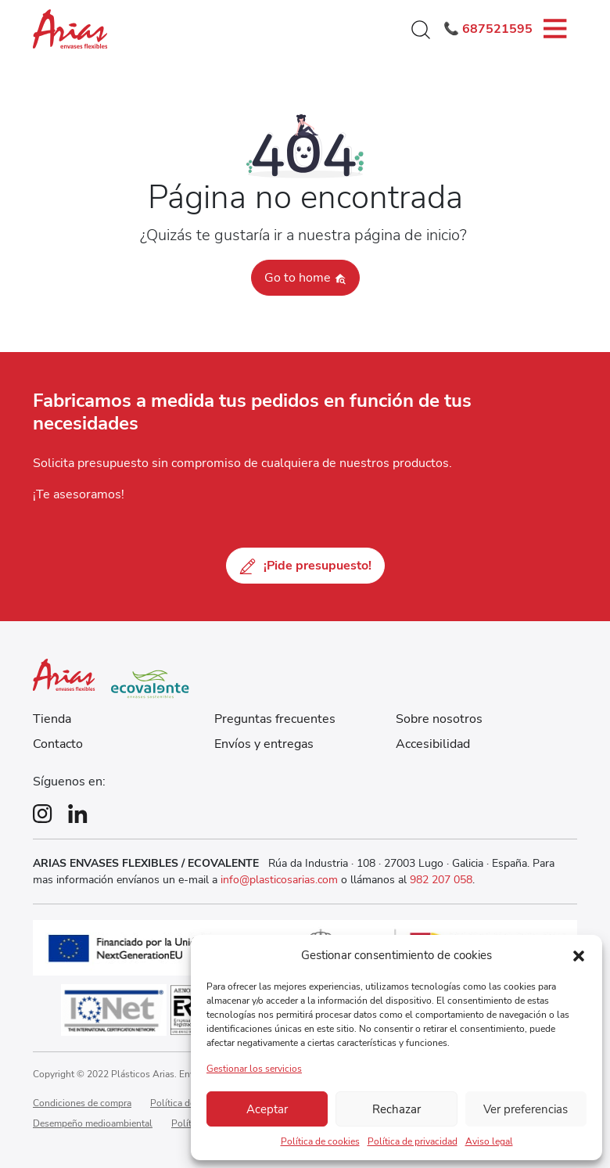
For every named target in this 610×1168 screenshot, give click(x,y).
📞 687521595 (488, 29)
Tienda (52, 719)
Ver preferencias (525, 1109)
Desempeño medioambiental (92, 1123)
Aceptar (267, 1109)
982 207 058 (441, 879)
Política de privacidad (413, 1141)
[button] (579, 955)
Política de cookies (320, 1141)
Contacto (58, 744)
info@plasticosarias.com (281, 879)
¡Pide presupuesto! (305, 565)
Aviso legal (489, 1141)
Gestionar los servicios (254, 1068)
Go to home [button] (305, 277)
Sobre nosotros (439, 719)
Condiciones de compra (82, 1103)
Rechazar (396, 1109)
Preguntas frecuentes (275, 719)
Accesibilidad (433, 744)
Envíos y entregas (264, 744)
